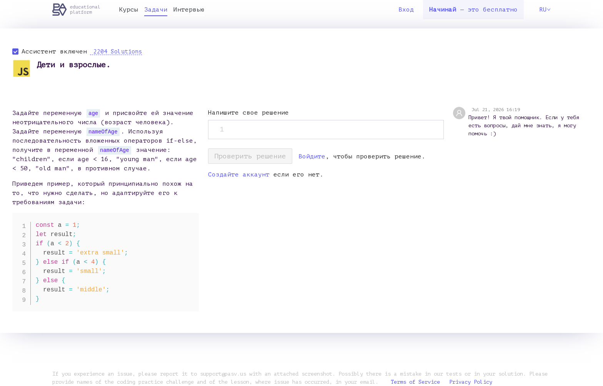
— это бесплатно (473, 9)
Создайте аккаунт (239, 174)
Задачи (155, 9)
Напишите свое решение (248, 112)
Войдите (311, 156)
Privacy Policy (470, 382)
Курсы (128, 9)
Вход (406, 9)
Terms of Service (415, 382)
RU (545, 9)
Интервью (188, 9)
